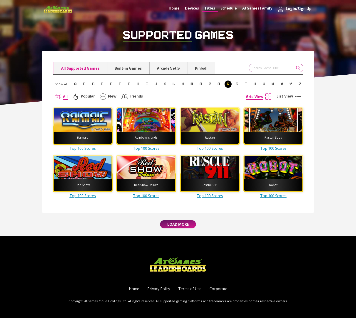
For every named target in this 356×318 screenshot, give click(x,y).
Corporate (218, 288)
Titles (209, 8)
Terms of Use (189, 288)
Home (174, 8)
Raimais (82, 137)
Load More (178, 224)
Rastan (210, 137)
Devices (192, 8)
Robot (273, 185)
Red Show (83, 185)
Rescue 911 (210, 185)
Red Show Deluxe (146, 185)
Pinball (201, 68)
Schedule (228, 8)
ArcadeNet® (168, 68)
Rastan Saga (273, 137)
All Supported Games (80, 68)
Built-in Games (128, 68)
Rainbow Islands (146, 137)
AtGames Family (257, 8)
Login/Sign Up (295, 9)
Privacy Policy (158, 288)
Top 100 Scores (82, 148)
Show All (61, 84)
